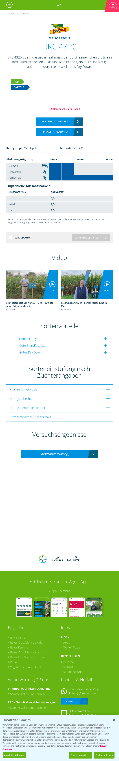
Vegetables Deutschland (25, 667)
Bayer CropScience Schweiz (27, 657)
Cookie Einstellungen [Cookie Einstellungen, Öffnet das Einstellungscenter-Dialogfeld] (14, 755)
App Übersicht (61, 591)
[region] (59, 738)
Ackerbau (69, 662)
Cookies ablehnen (104, 755)
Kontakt (70, 701)
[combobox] (59, 454)
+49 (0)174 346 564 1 (85, 693)
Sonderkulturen (73, 672)
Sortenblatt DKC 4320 (55, 121)
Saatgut (68, 667)
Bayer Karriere (19, 647)
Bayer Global (18, 638)
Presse (14, 662)
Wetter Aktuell (72, 647)
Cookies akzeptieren (80, 755)
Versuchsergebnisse (55, 132)
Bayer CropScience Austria (27, 652)
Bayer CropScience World (26, 642)
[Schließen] (114, 719)
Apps (66, 642)
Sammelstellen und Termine (28, 694)
